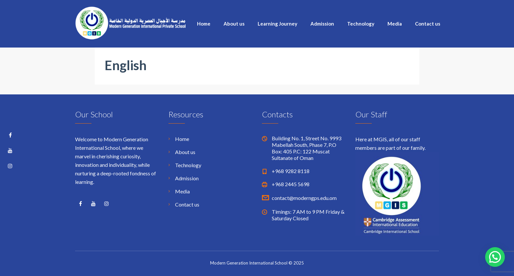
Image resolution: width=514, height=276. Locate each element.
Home (203, 24)
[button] (495, 257)
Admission (322, 24)
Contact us (427, 24)
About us (234, 24)
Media (394, 24)
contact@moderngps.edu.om (304, 198)
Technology (360, 24)
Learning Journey (277, 24)
